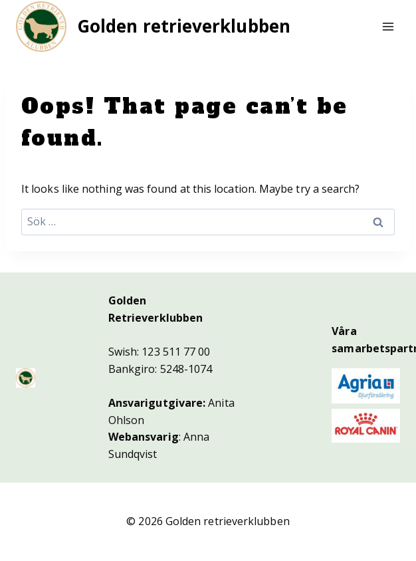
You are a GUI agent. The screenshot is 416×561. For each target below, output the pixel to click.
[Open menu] (387, 26)
